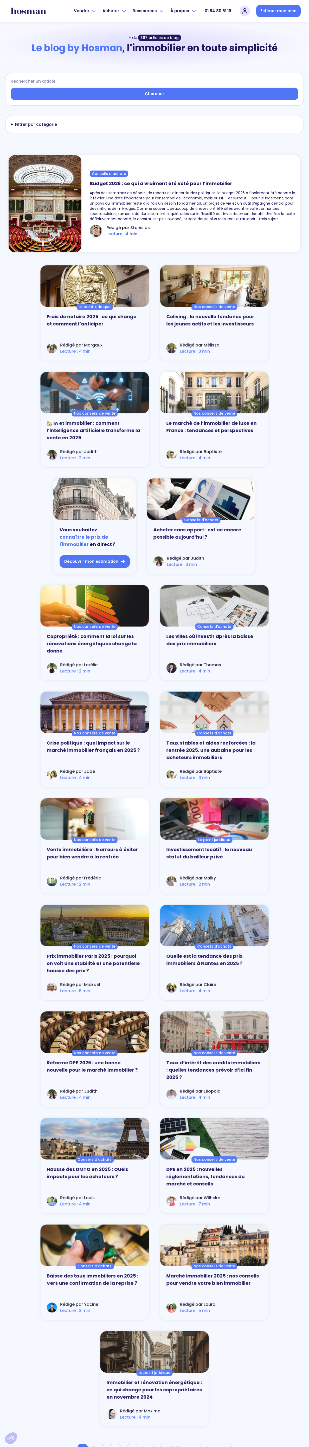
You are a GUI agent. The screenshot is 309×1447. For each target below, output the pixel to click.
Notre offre (131, 1352)
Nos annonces (198, 1352)
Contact (129, 1427)
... (166, 1023)
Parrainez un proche (138, 1395)
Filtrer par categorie (36, 124)
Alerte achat (196, 1359)
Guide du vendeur (137, 1373)
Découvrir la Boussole (53, 1416)
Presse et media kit (266, 1366)
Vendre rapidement (138, 1388)
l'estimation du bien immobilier (119, 1233)
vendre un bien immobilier (117, 1215)
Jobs (256, 1373)
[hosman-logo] (28, 11)
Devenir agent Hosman (270, 1381)
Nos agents (132, 1359)
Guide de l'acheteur (201, 1366)
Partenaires (260, 1352)
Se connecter (133, 1402)
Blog (255, 1359)
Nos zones (131, 1366)
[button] (11, 1438)
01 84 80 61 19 (218, 11)
